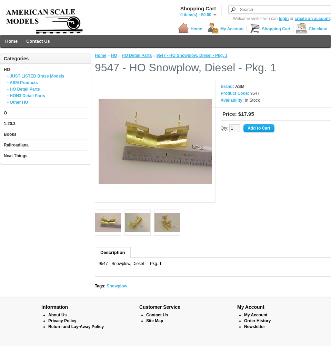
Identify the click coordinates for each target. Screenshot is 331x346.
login (284, 18)
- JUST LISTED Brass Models (35, 76)
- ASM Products (22, 82)
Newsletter (254, 326)
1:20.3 (10, 123)
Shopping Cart (270, 28)
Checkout (312, 28)
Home (190, 28)
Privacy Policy (62, 320)
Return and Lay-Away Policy (76, 326)
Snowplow (117, 286)
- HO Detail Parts (23, 89)
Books (10, 134)
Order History (257, 320)
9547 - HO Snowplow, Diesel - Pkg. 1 (192, 55)
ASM (239, 86)
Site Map (154, 320)
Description (112, 252)
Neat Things (16, 155)
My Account (226, 28)
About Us (57, 315)
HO (7, 69)
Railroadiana (16, 145)
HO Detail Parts (137, 55)
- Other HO (17, 102)
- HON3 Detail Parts (26, 95)
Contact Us (38, 41)
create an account (312, 18)
